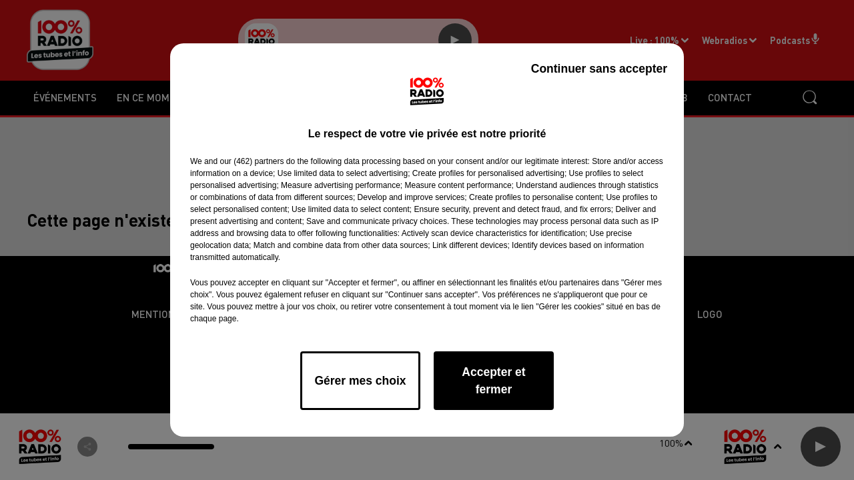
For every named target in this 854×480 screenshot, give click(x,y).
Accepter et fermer (493, 380)
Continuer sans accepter (599, 68)
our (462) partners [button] (252, 161)
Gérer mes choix (360, 380)
